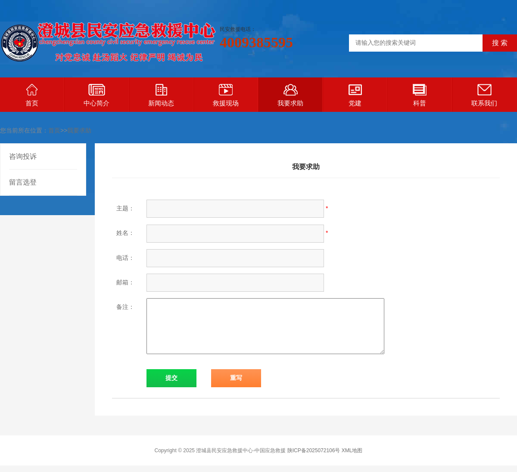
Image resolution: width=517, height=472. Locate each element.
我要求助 (290, 95)
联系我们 (484, 95)
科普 (419, 95)
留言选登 (23, 182)
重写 (236, 378)
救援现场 (226, 95)
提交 (171, 378)
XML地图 (352, 450)
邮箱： (125, 282)
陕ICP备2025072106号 (313, 450)
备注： (125, 306)
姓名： (125, 232)
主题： (125, 208)
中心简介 (96, 95)
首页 (31, 95)
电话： (125, 257)
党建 (355, 95)
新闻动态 (161, 95)
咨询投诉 (23, 156)
